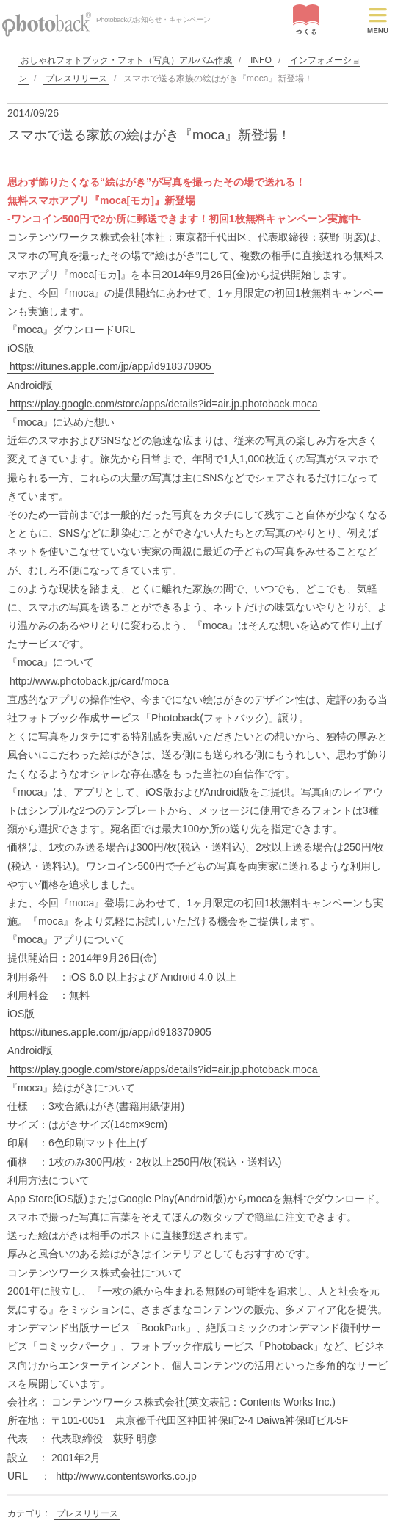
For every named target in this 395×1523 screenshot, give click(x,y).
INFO (261, 60)
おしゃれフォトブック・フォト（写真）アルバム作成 (126, 60)
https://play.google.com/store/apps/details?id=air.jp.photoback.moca (164, 404)
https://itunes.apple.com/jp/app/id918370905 (110, 366)
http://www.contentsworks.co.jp (126, 1476)
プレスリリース (76, 78)
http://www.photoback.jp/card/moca (89, 681)
